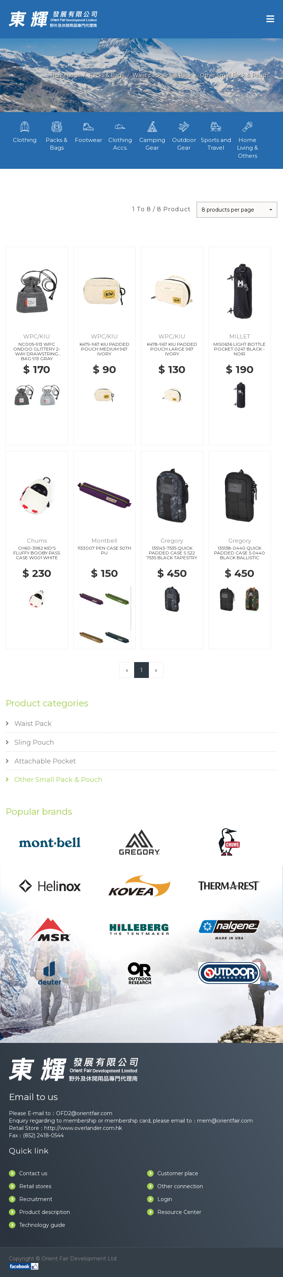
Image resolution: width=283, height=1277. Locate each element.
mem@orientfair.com (225, 1120)
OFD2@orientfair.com (84, 1113)
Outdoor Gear (184, 135)
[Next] (156, 670)
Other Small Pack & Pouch (234, 75)
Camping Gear (152, 135)
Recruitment (30, 1199)
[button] (236, 210)
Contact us (28, 1173)
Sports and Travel (215, 135)
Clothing (25, 131)
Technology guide (37, 1225)
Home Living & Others (247, 139)
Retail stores (30, 1186)
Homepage (65, 75)
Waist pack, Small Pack (162, 75)
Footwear (88, 131)
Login (159, 1199)
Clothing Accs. (120, 135)
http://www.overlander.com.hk (83, 1128)
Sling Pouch (30, 742)
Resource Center (174, 1212)
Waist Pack (29, 724)
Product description (39, 1212)
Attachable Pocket (41, 761)
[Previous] (126, 670)
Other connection (175, 1186)
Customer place (172, 1173)
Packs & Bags (106, 75)
